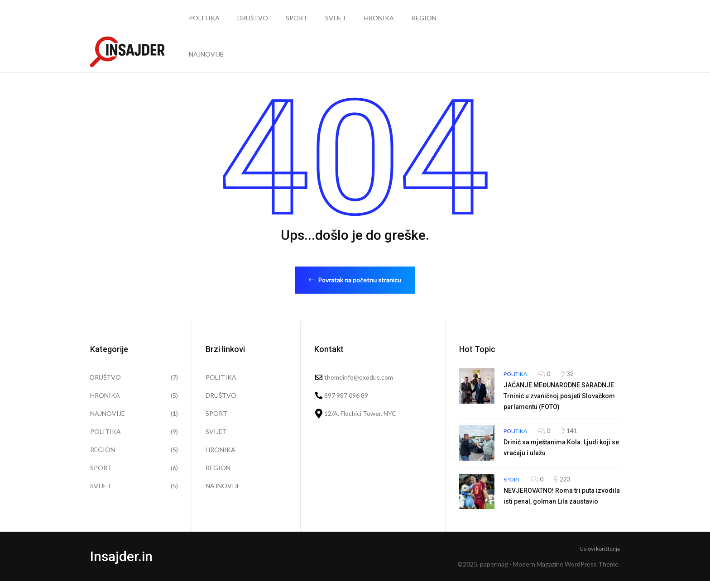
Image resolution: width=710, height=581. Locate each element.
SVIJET (335, 18)
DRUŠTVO (252, 18)
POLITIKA (204, 18)
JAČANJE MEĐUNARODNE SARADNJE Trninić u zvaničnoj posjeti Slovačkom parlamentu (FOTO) (559, 395)
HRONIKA (379, 18)
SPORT (296, 18)
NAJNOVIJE (206, 54)
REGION (424, 18)
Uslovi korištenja (600, 548)
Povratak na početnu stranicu (355, 280)
